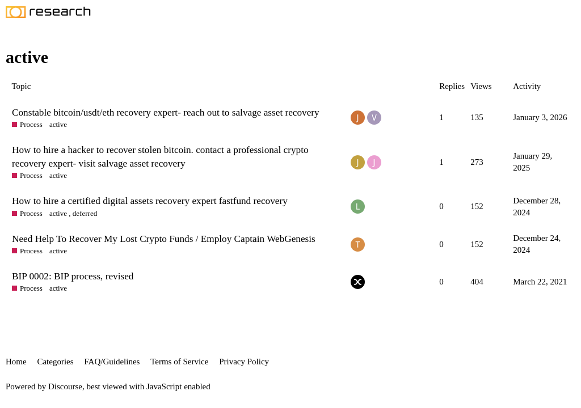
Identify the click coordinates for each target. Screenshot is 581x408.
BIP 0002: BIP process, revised (72, 276)
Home (16, 361)
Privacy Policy (244, 361)
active (58, 124)
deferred (85, 213)
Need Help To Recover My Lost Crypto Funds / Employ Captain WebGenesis (163, 238)
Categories (55, 361)
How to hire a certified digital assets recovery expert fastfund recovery (150, 201)
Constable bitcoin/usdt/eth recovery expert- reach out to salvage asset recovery (165, 112)
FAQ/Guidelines (112, 361)
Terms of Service (179, 361)
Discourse (65, 386)
